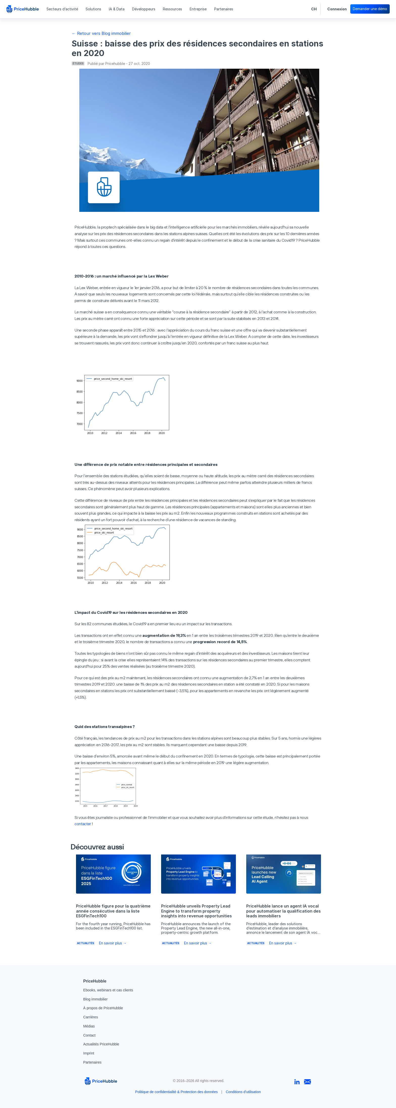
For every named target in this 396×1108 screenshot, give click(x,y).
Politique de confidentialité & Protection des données (176, 1092)
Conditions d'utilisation (243, 1092)
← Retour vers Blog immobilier (101, 33)
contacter (83, 823)
